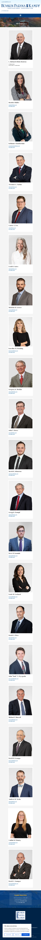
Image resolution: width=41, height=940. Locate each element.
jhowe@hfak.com (13, 432)
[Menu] (20, 15)
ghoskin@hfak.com (13, 391)
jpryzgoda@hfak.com (13, 678)
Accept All (25, 934)
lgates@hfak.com (13, 269)
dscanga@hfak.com (13, 760)
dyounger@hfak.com (13, 883)
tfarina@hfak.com (13, 187)
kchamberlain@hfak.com (14, 146)
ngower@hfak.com (13, 310)
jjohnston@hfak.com (13, 473)
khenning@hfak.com (13, 351)
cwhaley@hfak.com (13, 842)
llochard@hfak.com (13, 596)
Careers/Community (32, 927)
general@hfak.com (6, 2)
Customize (8, 934)
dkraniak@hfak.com (13, 555)
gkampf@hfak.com (13, 514)
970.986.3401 (21, 902)
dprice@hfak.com (13, 637)
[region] (17, 930)
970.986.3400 (5, 10)
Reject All (17, 934)
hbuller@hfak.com (13, 105)
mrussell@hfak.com (13, 719)
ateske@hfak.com (13, 801)
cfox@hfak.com (12, 228)
